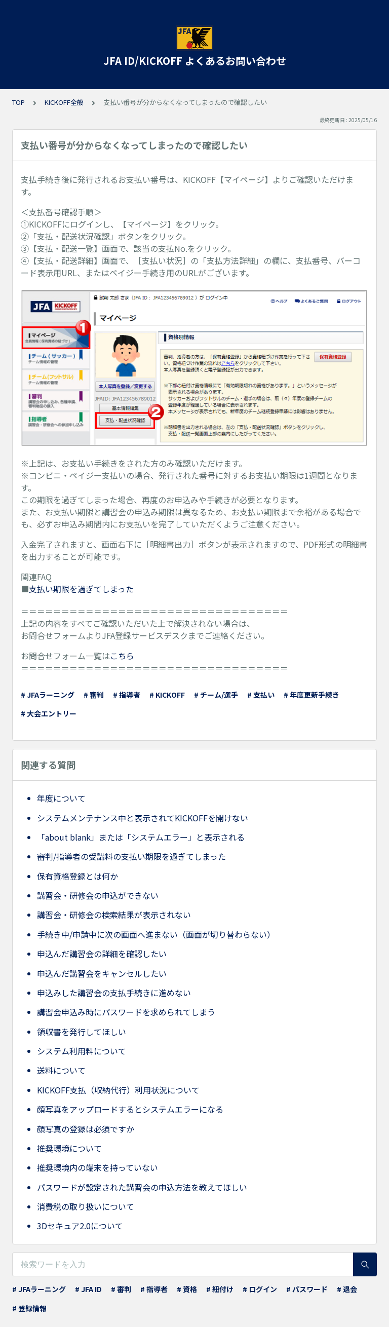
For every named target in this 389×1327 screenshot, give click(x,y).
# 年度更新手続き (311, 695)
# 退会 (347, 1289)
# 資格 (187, 1289)
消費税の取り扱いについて (85, 1206)
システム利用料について (81, 1051)
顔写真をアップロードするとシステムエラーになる (130, 1109)
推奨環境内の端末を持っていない (97, 1167)
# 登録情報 (29, 1308)
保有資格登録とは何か (77, 876)
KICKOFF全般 (64, 102)
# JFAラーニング (47, 695)
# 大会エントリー (48, 713)
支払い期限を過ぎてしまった (81, 589)
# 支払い (261, 695)
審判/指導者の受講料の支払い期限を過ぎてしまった (131, 856)
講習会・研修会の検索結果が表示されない (114, 914)
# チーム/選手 (216, 695)
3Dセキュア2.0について (80, 1226)
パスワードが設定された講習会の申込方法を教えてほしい (142, 1187)
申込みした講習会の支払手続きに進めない (114, 993)
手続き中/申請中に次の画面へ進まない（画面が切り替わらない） (156, 934)
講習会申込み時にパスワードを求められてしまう (126, 1012)
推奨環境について (69, 1148)
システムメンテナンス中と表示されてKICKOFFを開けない (142, 818)
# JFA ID (88, 1289)
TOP (18, 102)
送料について (61, 1070)
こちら (122, 656)
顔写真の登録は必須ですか (85, 1129)
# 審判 (94, 695)
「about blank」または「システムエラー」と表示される (141, 837)
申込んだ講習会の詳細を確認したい (102, 953)
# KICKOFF (167, 695)
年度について (61, 798)
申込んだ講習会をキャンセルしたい (102, 973)
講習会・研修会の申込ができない (98, 895)
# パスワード (307, 1289)
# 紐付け (220, 1289)
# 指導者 (126, 695)
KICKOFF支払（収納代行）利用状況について (118, 1090)
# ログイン (260, 1289)
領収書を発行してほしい (81, 1032)
